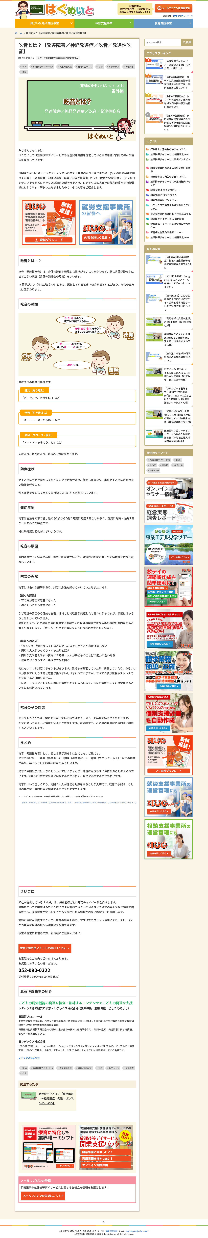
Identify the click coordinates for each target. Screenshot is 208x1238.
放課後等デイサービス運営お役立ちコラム (170, 225)
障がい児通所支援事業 (44, 23)
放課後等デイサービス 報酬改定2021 (169, 237)
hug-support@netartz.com (137, 1231)
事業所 (165, 465)
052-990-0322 (111, 1231)
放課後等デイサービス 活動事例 (167, 218)
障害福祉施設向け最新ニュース (166, 232)
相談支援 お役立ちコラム (163, 195)
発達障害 (130, 66)
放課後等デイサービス (43, 66)
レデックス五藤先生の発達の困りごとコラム (170, 206)
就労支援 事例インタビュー (164, 190)
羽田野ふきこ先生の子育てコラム (168, 176)
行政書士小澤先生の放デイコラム (168, 149)
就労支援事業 (163, 23)
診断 (101, 66)
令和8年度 (154, 470)
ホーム (18, 33)
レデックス (114, 66)
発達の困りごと (85, 66)
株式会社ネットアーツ (183, 15)
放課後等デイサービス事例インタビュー (170, 161)
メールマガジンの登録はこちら (42, 1196)
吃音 (24, 71)
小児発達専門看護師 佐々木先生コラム (170, 213)
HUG (24, 66)
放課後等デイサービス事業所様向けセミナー (170, 183)
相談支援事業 (103, 23)
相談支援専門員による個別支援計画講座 (170, 169)
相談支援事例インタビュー (164, 200)
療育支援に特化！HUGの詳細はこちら (43, 948)
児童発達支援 (66, 66)
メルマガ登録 (173, 9)
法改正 (153, 465)
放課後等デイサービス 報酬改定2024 (169, 154)
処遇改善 (178, 465)
